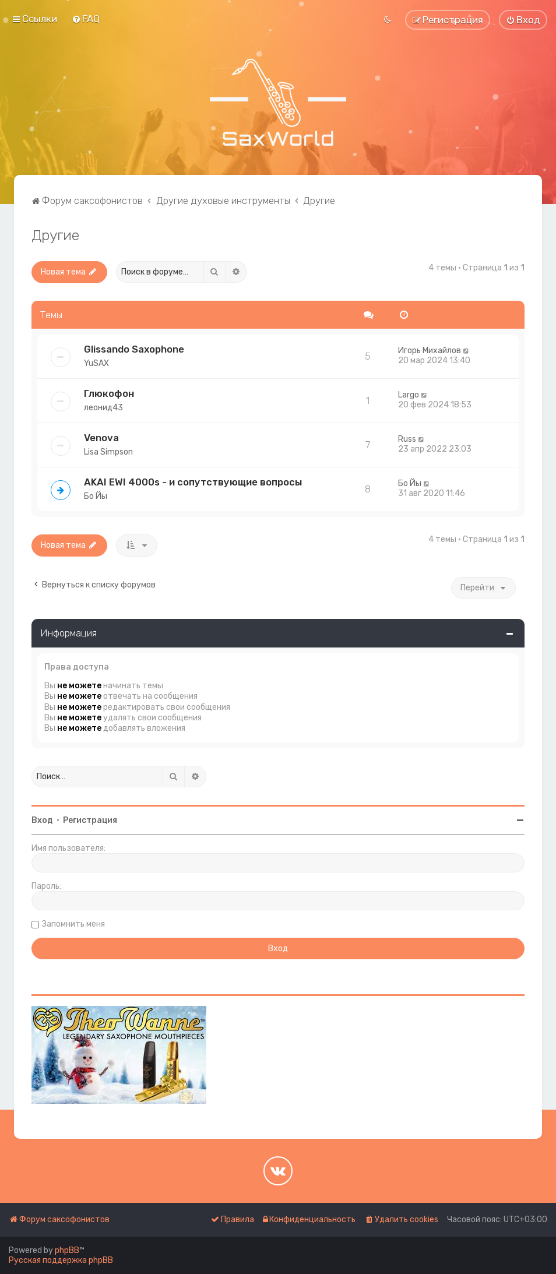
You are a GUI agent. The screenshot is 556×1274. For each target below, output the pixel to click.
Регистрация (90, 820)
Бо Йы (95, 496)
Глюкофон (109, 393)
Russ (407, 439)
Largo (408, 395)
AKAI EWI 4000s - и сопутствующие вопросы (193, 482)
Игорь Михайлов (429, 351)
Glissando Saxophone (134, 349)
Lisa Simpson (108, 452)
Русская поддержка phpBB (61, 1260)
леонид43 (103, 408)
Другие (55, 235)
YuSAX (96, 363)
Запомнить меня (73, 924)
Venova (101, 438)
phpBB (67, 1250)
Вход (42, 820)
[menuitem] (86, 18)
